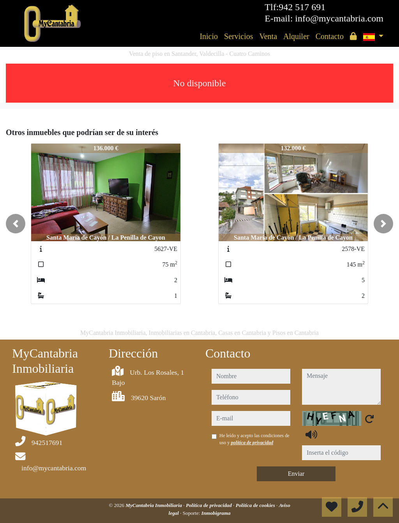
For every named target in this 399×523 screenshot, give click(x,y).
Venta (268, 36)
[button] (15, 223)
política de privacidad (252, 442)
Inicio (209, 36)
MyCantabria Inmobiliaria (154, 505)
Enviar (296, 473)
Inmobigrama (216, 513)
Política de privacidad (209, 505)
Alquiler (296, 36)
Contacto (330, 36)
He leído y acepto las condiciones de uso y (254, 439)
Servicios (238, 36)
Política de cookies (256, 505)
